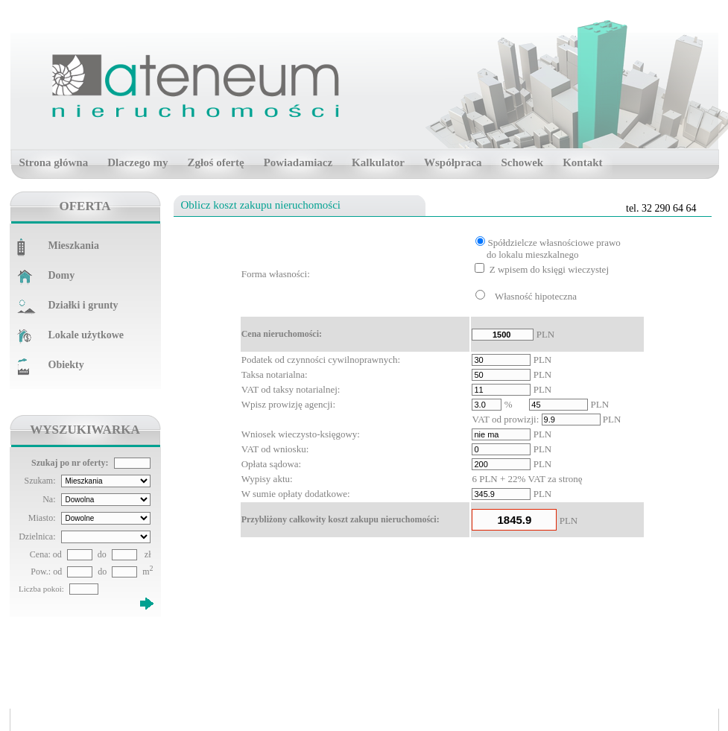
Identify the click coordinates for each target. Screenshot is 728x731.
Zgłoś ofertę (215, 162)
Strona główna (54, 162)
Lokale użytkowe (86, 335)
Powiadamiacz (298, 162)
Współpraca (453, 162)
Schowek (522, 162)
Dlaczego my (137, 162)
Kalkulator (378, 162)
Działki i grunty (83, 305)
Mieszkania (73, 245)
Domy (61, 275)
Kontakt (582, 162)
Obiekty (66, 364)
